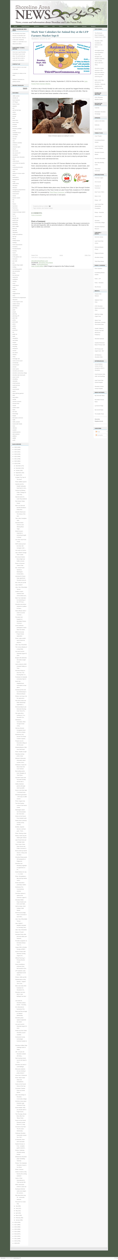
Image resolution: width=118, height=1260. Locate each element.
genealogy (15, 224)
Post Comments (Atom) (45, 257)
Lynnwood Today (99, 405)
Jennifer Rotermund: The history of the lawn (20, 514)
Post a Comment (36, 215)
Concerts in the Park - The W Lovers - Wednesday (20, 1129)
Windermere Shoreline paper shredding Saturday (21, 1159)
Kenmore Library (99, 237)
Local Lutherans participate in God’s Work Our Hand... (20, 627)
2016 (15, 1227)
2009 (15, 1243)
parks (14, 310)
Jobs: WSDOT (19, 585)
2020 (15, 461)
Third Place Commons (57, 192)
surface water (16, 407)
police (14, 324)
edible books (16, 183)
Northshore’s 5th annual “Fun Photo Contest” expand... (20, 736)
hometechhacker (17, 248)
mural (14, 287)
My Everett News (99, 410)
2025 (15, 449)
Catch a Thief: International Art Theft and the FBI (20, 1180)
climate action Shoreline (19, 157)
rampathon (15, 338)
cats (14, 140)
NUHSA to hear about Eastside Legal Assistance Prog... (20, 1103)
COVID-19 (15, 98)
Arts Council (98, 181)
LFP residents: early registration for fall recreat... (20, 973)
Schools (84, 26)
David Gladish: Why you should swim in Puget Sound (20, 1109)
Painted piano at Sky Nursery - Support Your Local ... (20, 981)
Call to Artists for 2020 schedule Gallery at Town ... (20, 666)
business (15, 126)
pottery (14, 328)
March (17, 1215)
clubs (14, 159)
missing (14, 281)
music (14, 291)
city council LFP (16, 153)
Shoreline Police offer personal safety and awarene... (21, 936)
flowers (14, 204)
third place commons (18, 417)
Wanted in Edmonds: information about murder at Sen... (20, 760)
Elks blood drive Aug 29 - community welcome (20, 1197)
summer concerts (17, 401)
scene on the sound (17, 360)
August (17, 475)
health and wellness (18, 234)
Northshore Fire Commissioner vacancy (19, 889)
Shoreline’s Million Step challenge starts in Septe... (21, 1047)
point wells (15, 322)
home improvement (17, 244)
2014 (15, 1231)
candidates (15, 134)
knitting (14, 267)
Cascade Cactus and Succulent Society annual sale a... (20, 779)
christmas (15, 144)
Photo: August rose (20, 801)
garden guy (15, 220)
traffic (14, 419)
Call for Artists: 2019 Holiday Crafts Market (20, 908)
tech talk (15, 411)
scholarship (15, 362)
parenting (15, 307)
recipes (14, 342)
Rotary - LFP (98, 200)
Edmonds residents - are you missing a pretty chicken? (20, 1071)
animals (39, 208)
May (17, 1210)
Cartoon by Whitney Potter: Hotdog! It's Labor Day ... (20, 492)
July (17, 1206)
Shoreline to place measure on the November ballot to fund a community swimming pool (99, 72)
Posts (98, 431)
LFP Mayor (15, 102)
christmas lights (16, 147)
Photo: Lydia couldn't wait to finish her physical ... (20, 640)
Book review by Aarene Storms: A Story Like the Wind (21, 852)
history (14, 238)
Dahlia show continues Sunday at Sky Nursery (21, 822)
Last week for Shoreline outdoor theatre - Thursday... (21, 1002)
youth (14, 440)
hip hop (14, 236)
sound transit (16, 389)
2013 (15, 1234)
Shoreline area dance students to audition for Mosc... (21, 606)
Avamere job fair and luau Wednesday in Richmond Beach (20, 692)
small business (16, 383)
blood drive (15, 120)
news (14, 295)
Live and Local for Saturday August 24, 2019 (21, 1026)
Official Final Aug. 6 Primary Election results (20, 960)
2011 (15, 1238)
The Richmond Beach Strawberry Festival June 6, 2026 (100, 35)
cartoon (14, 138)
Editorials (97, 125)
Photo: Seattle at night (20, 751)
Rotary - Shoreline (99, 212)
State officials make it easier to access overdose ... (20, 613)
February (18, 1217)
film (13, 199)
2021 (15, 458)
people (14, 312)
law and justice (16, 271)
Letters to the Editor (100, 121)
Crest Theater (98, 136)
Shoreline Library (99, 257)
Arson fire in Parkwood (21, 1075)
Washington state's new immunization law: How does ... (20, 812)
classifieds (15, 155)
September (18, 472)
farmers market (16, 197)
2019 (15, 463)
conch (14, 165)
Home (15, 26)
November (18, 468)
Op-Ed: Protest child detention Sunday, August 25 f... (20, 953)
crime (14, 171)
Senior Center (16, 104)
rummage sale (16, 358)
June (17, 1208)
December (18, 465)
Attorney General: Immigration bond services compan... (20, 730)
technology (15, 413)
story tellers (15, 397)
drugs (14, 181)
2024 (15, 452)
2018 (15, 1222)
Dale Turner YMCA (99, 192)
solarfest (15, 387)
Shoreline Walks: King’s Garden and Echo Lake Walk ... (20, 902)
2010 (15, 1241)
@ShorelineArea (42, 264)
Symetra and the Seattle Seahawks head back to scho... (21, 486)
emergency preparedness (19, 189)
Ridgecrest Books (99, 253)
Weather (93, 26)
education (15, 185)
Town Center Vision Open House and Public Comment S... (21, 846)
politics (14, 326)
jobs (14, 263)
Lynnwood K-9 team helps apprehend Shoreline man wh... (21, 578)
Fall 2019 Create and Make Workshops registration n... (20, 702)
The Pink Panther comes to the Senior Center (21, 805)
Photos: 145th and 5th (20, 977)
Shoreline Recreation (100, 158)
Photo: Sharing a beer (20, 833)
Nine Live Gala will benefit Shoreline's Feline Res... (20, 507)
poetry (14, 320)
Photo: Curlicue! (19, 1169)
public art (15, 334)
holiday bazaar (16, 240)
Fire (68, 26)
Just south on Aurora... (21, 550)
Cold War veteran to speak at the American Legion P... (21, 895)
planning (15, 314)
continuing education (18, 167)
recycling (15, 346)
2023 (15, 454)
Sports (75, 26)
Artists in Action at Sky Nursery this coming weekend (21, 1174)
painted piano (16, 305)
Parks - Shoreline (99, 282)
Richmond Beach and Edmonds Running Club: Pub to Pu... (20, 709)
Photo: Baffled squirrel (20, 481)
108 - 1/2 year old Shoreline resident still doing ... (20, 1054)
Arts (53, 26)
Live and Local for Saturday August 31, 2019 (21, 653)
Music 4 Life (98, 196)
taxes (14, 409)
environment (16, 193)
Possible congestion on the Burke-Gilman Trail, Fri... (21, 943)
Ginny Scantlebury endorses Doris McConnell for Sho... (21, 966)
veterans (15, 428)
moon (14, 283)
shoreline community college (20, 373)
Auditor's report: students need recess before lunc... (21, 593)
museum (15, 289)
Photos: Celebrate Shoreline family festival (20, 1152)
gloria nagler (16, 226)
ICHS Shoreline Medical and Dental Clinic (99, 308)
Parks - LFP (98, 278)
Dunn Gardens (16, 100)
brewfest (15, 124)
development (16, 179)
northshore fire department (19, 297)
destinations (16, 177)
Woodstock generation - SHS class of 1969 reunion (21, 796)
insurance (15, 259)
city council (15, 151)
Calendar (97, 107)
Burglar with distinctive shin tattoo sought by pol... (21, 660)
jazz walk (15, 261)
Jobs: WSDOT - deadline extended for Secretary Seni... (21, 925)
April (17, 1213)
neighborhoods (16, 293)
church (14, 149)
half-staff (15, 230)
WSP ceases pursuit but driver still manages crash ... (20, 546)
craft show (15, 169)
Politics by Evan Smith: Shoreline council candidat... (21, 1032)
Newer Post (34, 255)
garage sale (15, 218)
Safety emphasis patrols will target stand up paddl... (20, 786)
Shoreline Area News (46, 262)
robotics (15, 354)
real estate (15, 340)
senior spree (16, 369)
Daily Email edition (37, 266)
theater (14, 415)
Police (61, 26)
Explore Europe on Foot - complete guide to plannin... (20, 1146)
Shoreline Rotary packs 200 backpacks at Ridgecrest (21, 859)
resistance (15, 348)
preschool (15, 330)
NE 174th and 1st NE (20, 582)
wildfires (15, 436)
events (14, 195)
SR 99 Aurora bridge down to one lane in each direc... (21, 914)
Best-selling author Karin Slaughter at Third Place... (20, 773)
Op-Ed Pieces (98, 129)
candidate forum (17, 132)
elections (15, 187)
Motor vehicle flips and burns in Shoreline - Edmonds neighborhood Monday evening (100, 84)
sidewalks (15, 381)
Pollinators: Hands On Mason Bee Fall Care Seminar (20, 767)
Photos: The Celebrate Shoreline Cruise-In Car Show (21, 1165)
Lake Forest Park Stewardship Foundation (99, 206)
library (14, 273)
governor (15, 228)
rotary (14, 356)
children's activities (17, 142)
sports (14, 391)
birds (14, 118)
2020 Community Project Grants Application (19, 634)
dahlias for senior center (19, 173)
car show (15, 136)
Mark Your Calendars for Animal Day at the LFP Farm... (20, 600)
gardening (15, 222)
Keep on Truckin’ (19, 932)
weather (15, 430)
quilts (14, 336)
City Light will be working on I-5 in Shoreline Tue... (20, 715)
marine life (15, 277)
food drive (15, 206)
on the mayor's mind (18, 301)
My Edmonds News (100, 395)
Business (36, 26)
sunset (14, 405)
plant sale (15, 318)
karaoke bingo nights (18, 265)
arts (13, 108)
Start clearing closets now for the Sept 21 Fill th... (21, 1060)
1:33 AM (45, 206)
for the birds (16, 210)
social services (16, 385)
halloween (15, 232)
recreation (15, 344)
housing (15, 250)
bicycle (14, 116)
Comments (99, 435)
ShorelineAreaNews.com (39, 261)
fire (13, 202)
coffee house (16, 161)
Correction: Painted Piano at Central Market (20, 1090)
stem (14, 395)
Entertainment (25, 26)
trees (14, 426)
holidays (15, 242)
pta (13, 332)
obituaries (15, 299)
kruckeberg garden (17, 269)
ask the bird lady (17, 110)
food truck (15, 208)
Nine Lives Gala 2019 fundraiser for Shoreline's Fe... (20, 988)
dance (14, 175)
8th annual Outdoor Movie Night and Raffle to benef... (20, 559)
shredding (15, 379)
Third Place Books (99, 261)
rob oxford (15, 352)
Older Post (87, 255)
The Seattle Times (99, 414)
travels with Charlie (17, 424)
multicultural (16, 285)
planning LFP (16, 316)
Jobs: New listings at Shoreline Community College (21, 1097)
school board (16, 364)
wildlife (14, 438)
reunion (14, 350)
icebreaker (15, 255)
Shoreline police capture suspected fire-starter (20, 1020)
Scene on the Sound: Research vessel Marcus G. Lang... (20, 1122)
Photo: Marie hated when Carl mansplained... (20, 1079)
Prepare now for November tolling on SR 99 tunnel (21, 743)
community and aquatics (19, 163)
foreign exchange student (19, 212)
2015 (15, 1229)
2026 (15, 447)
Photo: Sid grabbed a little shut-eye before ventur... (21, 878)
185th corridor (16, 96)
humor (14, 252)
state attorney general (18, 393)
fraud (14, 214)
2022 (15, 456)
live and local (16, 275)
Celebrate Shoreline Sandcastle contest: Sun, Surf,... (21, 1135)
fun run (14, 216)
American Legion (99, 177)
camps (14, 130)
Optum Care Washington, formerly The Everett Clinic (100, 322)
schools (14, 367)
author (14, 112)
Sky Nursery (98, 286)
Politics (46, 26)
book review (16, 122)
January (18, 1220)
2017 (15, 1224)
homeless (15, 246)
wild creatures (16, 434)
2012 (15, 1236)
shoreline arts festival (18, 371)
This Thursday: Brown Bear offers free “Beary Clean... (20, 1116)
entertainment (16, 191)
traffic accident (16, 422)
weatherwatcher (17, 432)
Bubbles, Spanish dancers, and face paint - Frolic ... (20, 829)
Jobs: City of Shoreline (21, 644)
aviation (15, 114)
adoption (15, 106)
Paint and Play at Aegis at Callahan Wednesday (21, 1013)
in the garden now (17, 256)
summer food (16, 403)
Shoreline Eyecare (99, 338)
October (18, 470)
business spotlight (17, 128)
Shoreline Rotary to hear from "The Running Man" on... (20, 672)
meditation (15, 279)
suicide (14, 399)
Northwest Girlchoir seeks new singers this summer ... (20, 1191)
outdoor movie (16, 303)
